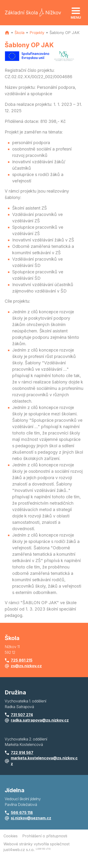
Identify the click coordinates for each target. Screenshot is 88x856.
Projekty (37, 32)
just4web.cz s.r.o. (19, 849)
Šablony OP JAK (65, 32)
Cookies (11, 836)
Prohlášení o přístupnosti (44, 836)
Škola (19, 32)
